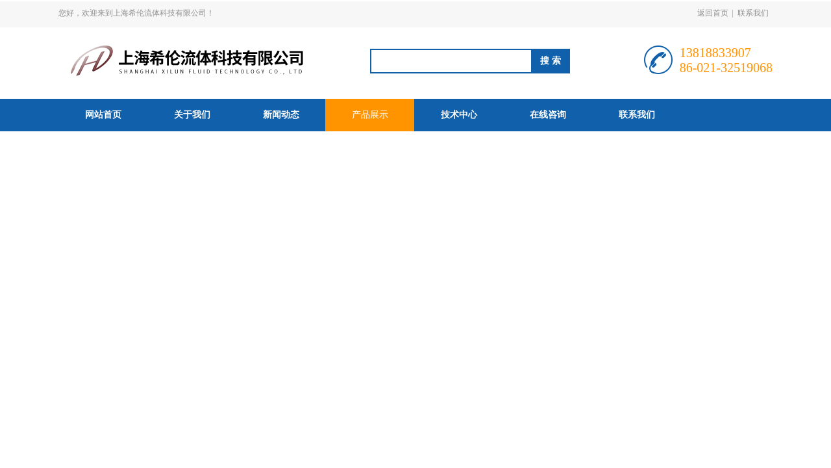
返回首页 (712, 13)
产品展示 (370, 115)
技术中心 (459, 115)
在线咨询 (548, 115)
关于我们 (192, 115)
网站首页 (103, 115)
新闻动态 (281, 115)
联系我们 (753, 13)
